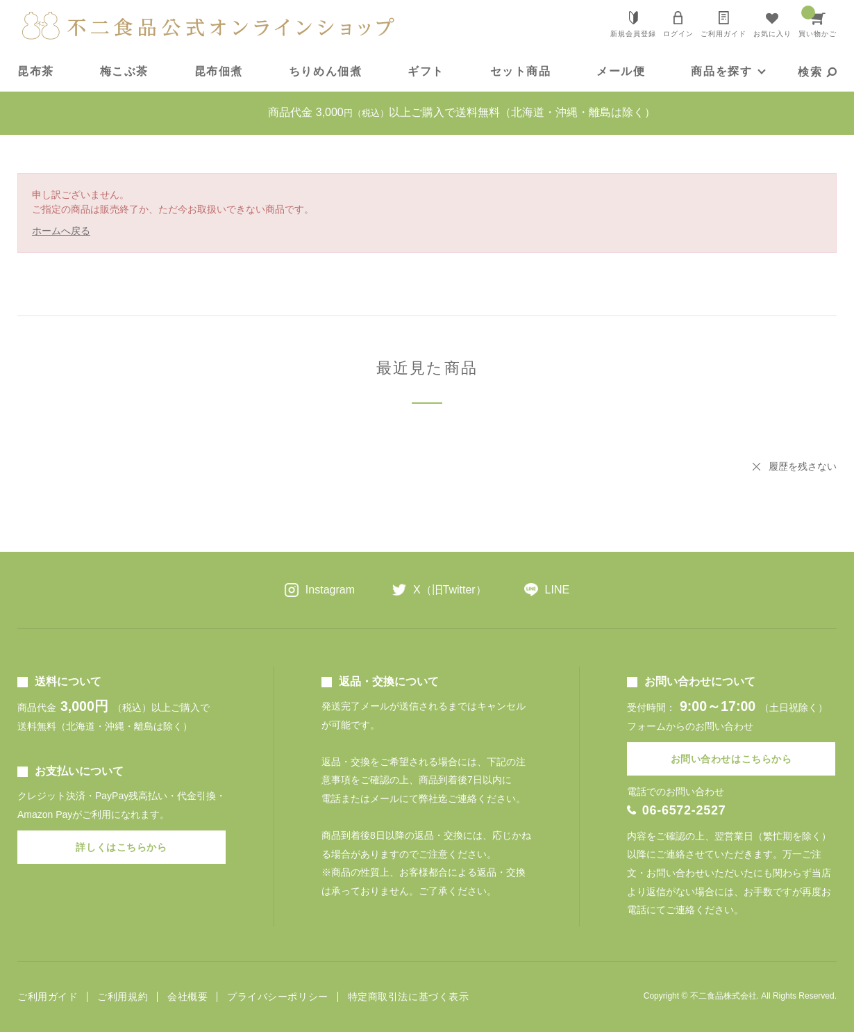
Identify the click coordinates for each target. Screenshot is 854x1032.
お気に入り (772, 34)
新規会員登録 (633, 34)
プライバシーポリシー (277, 997)
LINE (557, 590)
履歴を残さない (803, 466)
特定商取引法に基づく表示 (408, 997)
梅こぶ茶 (124, 71)
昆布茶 (35, 71)
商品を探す (721, 71)
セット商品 (520, 71)
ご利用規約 (122, 997)
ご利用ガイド (723, 34)
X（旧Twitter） (450, 590)
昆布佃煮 (218, 71)
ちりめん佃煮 (325, 71)
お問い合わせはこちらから (731, 758)
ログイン (678, 34)
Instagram (330, 590)
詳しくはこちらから (121, 847)
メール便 (620, 71)
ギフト (426, 71)
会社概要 (187, 997)
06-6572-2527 (684, 810)
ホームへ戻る (61, 230)
